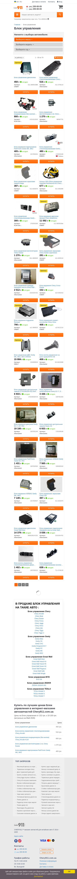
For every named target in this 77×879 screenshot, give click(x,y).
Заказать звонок (46, 849)
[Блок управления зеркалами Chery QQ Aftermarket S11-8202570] (51, 484)
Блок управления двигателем (25, 77)
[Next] (26, 584)
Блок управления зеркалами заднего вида (24, 182)
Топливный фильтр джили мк (27, 797)
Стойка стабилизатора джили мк (27, 791)
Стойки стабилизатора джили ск (51, 788)
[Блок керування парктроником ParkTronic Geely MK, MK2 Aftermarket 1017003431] (26, 138)
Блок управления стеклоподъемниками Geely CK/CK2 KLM (24, 217)
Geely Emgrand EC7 (39, 646)
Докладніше (38, 876)
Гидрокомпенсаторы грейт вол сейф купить (51, 780)
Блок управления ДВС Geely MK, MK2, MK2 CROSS (24, 356)
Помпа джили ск (22, 799)
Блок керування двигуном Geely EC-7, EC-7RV (26, 425)
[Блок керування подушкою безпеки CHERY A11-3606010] (26, 311)
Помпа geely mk (22, 805)
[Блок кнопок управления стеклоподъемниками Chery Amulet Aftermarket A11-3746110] (51, 68)
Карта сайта (18, 836)
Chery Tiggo (39, 630)
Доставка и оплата (39, 2)
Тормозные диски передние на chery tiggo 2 (51, 777)
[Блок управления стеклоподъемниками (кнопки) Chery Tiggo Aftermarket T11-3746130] (51, 554)
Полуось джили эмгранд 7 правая (51, 783)
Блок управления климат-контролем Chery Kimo (49, 321)
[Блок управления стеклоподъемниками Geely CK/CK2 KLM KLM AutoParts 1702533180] (26, 207)
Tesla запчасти (46, 794)
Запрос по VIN (46, 852)
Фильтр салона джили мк (50, 811)
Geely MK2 (39, 653)
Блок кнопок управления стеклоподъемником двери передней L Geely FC (24, 564)
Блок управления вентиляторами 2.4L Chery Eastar (49, 113)
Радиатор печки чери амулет (27, 802)
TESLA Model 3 (39, 691)
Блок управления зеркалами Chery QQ (50, 494)
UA (16, 2)
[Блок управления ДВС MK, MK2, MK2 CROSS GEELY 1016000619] (26, 346)
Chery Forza (39, 621)
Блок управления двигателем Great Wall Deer (25, 529)
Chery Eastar (39, 618)
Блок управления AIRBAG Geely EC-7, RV (51, 460)
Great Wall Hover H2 (39, 666)
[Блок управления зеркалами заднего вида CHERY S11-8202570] (26, 172)
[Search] (60, 14)
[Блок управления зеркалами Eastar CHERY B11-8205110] (51, 242)
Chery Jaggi (39, 623)
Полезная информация (48, 861)
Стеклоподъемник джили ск (50, 797)
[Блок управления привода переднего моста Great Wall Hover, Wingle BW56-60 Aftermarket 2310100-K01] (26, 276)
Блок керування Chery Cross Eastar (50, 286)
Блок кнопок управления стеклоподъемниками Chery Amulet (50, 78)
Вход (59, 2)
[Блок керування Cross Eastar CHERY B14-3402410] (51, 276)
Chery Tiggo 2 (39, 633)
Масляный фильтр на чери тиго (27, 766)
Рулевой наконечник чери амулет (51, 802)
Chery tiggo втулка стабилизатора (27, 777)
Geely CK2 (39, 643)
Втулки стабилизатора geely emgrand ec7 (27, 783)
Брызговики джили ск (48, 786)
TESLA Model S (39, 694)
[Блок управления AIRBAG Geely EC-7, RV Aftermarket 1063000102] (51, 450)
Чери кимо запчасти (24, 794)
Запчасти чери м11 (47, 805)
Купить (26, 92)
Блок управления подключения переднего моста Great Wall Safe (51, 529)
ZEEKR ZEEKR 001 (39, 685)
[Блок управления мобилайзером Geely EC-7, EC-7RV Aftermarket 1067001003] (51, 380)
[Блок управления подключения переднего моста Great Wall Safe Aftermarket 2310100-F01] (51, 519)
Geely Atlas (39, 639)
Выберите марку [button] (24, 39)
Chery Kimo (39, 626)
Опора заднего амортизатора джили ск (51, 813)
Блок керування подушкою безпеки (24, 321)
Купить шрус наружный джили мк (51, 766)
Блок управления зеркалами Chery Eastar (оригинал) (50, 252)
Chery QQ (39, 628)
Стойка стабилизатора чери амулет (27, 788)
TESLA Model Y (39, 696)
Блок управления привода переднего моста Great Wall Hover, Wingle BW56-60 (24, 286)
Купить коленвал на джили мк (51, 775)
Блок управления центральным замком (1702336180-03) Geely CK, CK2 (25, 390)
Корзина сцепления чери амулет (27, 811)
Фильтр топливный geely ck (50, 769)
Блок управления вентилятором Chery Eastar (26, 252)
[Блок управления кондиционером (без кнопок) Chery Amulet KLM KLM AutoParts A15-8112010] (26, 103)
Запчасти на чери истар (25, 786)
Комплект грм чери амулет (50, 791)
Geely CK (39, 641)
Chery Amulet (39, 614)
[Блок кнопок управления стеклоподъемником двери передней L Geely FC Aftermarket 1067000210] (26, 554)
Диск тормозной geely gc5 (25, 772)
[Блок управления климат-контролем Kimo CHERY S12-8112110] (51, 311)
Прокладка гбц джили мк (25, 808)
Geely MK (39, 651)
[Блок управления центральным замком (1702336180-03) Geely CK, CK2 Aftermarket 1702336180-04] (25, 380)
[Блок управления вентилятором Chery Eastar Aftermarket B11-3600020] (26, 242)
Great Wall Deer (39, 659)
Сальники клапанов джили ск (27, 813)
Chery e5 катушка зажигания (26, 780)
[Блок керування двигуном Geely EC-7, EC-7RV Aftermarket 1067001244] (26, 415)
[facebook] (16, 841)
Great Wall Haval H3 (39, 661)
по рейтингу (19, 57)
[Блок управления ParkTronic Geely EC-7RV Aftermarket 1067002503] (26, 450)
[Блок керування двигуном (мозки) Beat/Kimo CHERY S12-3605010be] (51, 207)
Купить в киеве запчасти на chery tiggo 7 (27, 775)
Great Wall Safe (39, 671)
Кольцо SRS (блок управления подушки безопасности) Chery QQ (51, 182)
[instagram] (19, 841)
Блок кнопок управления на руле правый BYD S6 (50, 356)
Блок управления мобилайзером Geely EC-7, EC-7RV (51, 390)
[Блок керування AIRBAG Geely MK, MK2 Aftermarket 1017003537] (26, 484)
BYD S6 (39, 679)
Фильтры (58, 57)
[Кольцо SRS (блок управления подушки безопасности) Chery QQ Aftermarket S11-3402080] (51, 172)
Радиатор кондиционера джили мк (51, 799)
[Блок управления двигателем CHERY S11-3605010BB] (26, 68)
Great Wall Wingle (39, 673)
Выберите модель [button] (25, 44)
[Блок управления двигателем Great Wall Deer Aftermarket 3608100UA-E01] (26, 519)
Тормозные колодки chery (25, 769)
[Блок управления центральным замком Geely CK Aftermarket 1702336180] (51, 415)
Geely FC (39, 648)
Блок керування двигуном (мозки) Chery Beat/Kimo (49, 217)
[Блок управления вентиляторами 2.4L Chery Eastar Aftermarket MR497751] (51, 103)
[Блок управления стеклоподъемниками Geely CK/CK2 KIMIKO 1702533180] (51, 138)
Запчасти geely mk (47, 808)
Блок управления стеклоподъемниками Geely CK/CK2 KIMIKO (50, 148)
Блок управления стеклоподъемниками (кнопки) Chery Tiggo (51, 564)
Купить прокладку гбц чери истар (51, 772)
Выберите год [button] (23, 49)
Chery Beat (39, 616)
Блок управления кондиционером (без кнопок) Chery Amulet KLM (24, 113)
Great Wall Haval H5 (39, 664)
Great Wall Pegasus (39, 669)
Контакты (51, 2)
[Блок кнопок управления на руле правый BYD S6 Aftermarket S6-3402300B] (51, 346)
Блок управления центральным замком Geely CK (51, 425)
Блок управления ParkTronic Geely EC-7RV (24, 460)
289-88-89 (34, 6)
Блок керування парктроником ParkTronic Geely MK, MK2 (25, 148)
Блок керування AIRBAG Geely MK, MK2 (25, 494)
